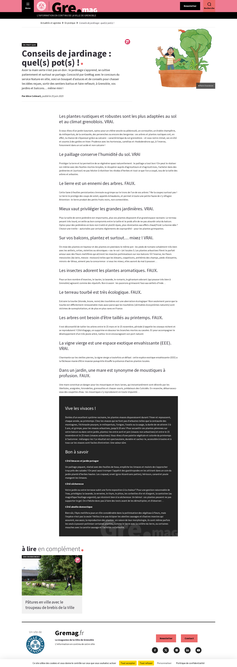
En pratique (70, 22)
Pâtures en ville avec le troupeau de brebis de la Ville (49, 604)
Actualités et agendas (51, 22)
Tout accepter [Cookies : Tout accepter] (128, 663)
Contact (189, 638)
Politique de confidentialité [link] (190, 663)
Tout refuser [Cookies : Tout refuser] (146, 663)
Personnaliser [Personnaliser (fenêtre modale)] (164, 663)
